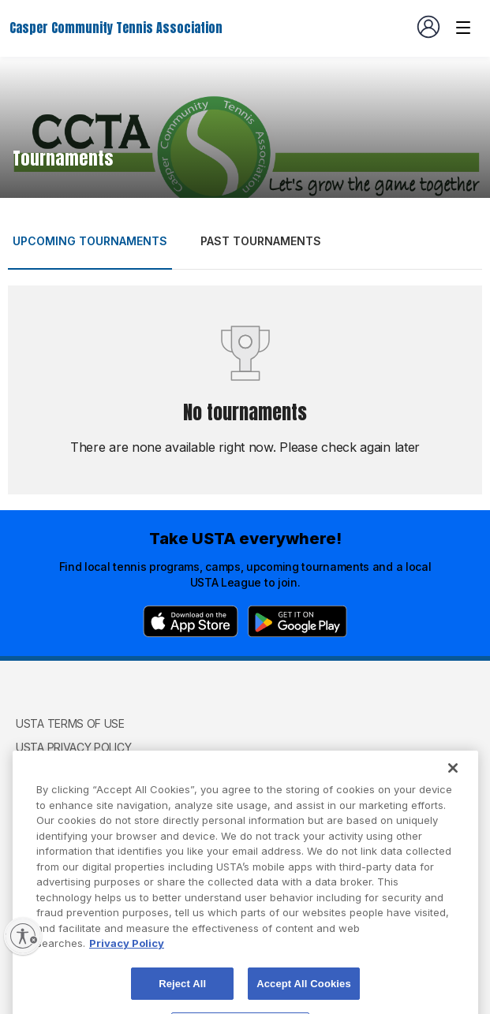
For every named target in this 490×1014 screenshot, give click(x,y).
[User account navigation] (428, 26)
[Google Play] (297, 621)
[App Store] (190, 621)
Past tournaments (260, 241)
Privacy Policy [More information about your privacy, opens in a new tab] (126, 959)
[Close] (453, 784)
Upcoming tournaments (90, 241)
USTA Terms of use (70, 723)
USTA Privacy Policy (73, 747)
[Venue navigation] (463, 27)
